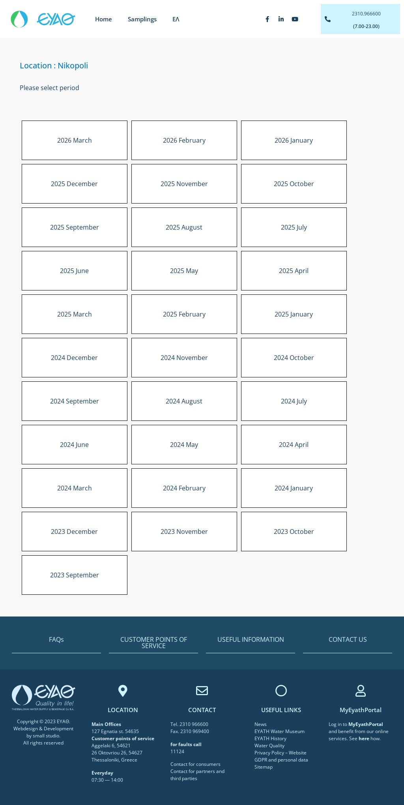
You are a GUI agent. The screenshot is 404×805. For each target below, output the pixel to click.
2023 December (74, 531)
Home (103, 19)
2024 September (74, 401)
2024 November (184, 357)
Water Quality (269, 745)
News (260, 724)
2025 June (74, 270)
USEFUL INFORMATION (250, 639)
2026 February (184, 140)
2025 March (74, 314)
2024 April (294, 444)
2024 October (294, 357)
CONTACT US (348, 639)
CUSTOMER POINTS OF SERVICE (153, 642)
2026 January (294, 140)
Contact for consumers (195, 764)
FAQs (56, 639)
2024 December (74, 357)
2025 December (74, 183)
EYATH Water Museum (279, 731)
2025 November (184, 183)
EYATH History (270, 738)
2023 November (184, 531)
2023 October (294, 531)
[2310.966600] (328, 19)
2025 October (294, 183)
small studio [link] (46, 735)
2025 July (294, 227)
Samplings (142, 19)
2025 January (294, 314)
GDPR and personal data (281, 759)
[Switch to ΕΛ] (176, 19)
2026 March (74, 140)
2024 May (184, 444)
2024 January (294, 488)
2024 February (184, 488)
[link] (365, 724)
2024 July (294, 401)
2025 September (74, 227)
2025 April (294, 270)
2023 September (74, 575)
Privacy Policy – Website (280, 752)
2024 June (74, 444)
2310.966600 (366, 13)
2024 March (74, 488)
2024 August (184, 401)
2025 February (184, 314)
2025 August (184, 227)
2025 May (184, 270)
